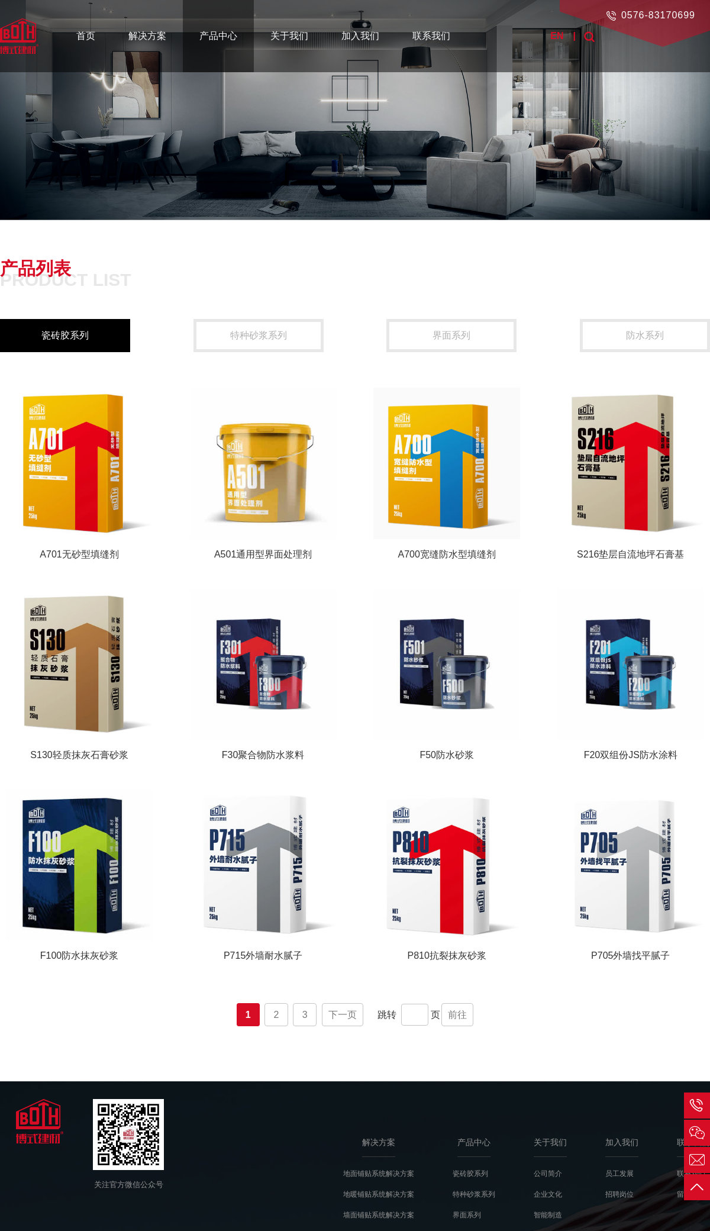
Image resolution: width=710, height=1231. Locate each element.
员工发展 (619, 1173)
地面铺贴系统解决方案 (378, 1173)
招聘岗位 (619, 1194)
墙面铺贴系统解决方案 (378, 1215)
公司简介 (548, 1173)
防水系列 (645, 335)
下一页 (342, 1015)
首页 (85, 36)
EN (556, 36)
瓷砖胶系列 (65, 335)
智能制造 (548, 1215)
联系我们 (431, 36)
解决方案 (147, 36)
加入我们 (360, 36)
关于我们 (289, 36)
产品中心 (218, 36)
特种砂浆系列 (258, 335)
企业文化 (548, 1194)
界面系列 (451, 335)
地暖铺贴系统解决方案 (378, 1194)
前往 (457, 1015)
